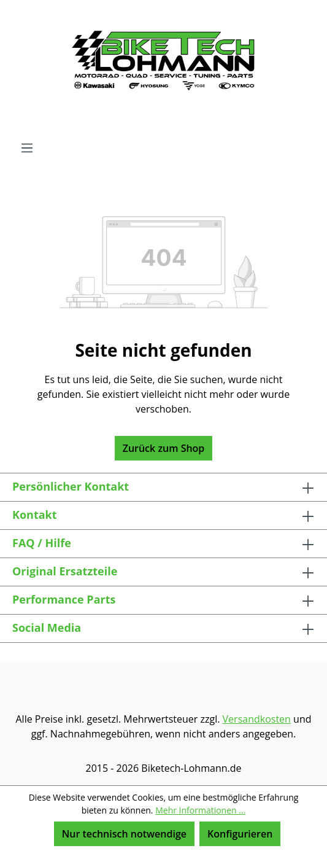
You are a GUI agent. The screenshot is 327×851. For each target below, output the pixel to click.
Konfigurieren (239, 834)
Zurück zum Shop (164, 448)
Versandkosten (257, 719)
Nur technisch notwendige (124, 834)
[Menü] (27, 147)
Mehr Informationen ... (200, 810)
